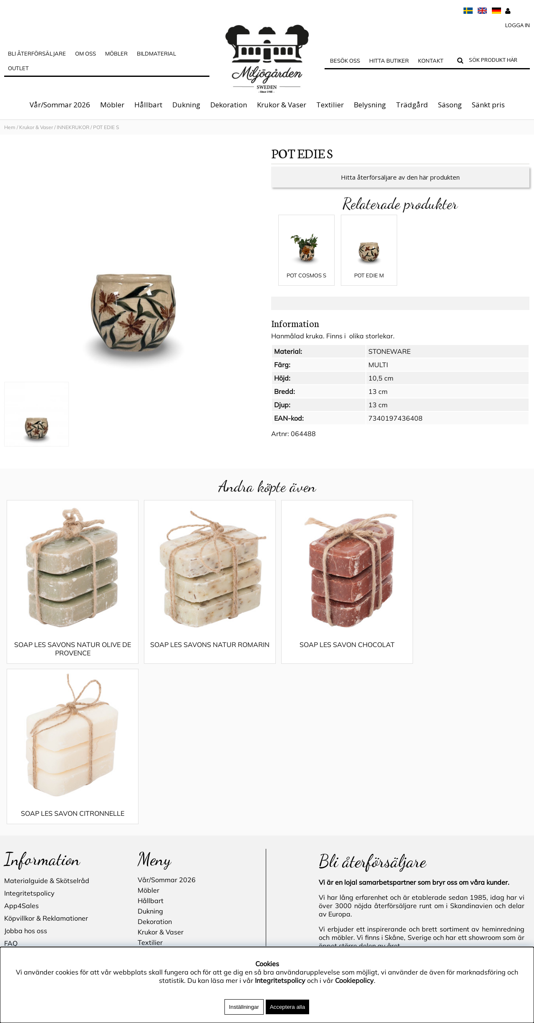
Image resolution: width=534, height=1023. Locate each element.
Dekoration (228, 104)
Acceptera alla (287, 1007)
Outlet (18, 68)
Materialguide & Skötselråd (46, 728)
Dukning (186, 104)
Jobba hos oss (25, 778)
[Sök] (497, 61)
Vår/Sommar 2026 (60, 104)
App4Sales (21, 753)
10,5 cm (380, 386)
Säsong (450, 104)
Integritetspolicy (29, 741)
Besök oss (345, 60)
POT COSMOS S (306, 283)
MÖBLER (116, 53)
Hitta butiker (389, 60)
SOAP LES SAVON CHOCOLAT (332, 653)
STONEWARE (389, 359)
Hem (9, 127)
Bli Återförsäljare (37, 53)
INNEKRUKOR (74, 127)
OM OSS (85, 53)
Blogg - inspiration (33, 854)
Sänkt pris (488, 104)
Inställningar (244, 1007)
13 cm (378, 400)
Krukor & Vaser (281, 104)
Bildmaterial (156, 53)
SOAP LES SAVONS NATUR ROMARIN (201, 657)
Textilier (330, 104)
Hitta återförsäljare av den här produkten (400, 185)
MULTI (378, 373)
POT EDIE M (369, 283)
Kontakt (430, 60)
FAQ (11, 791)
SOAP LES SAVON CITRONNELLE (464, 653)
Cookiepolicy (354, 980)
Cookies (16, 816)
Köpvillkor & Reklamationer (46, 766)
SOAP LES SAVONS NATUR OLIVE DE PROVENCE (69, 657)
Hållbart (148, 104)
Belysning (370, 104)
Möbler (112, 104)
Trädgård (412, 104)
